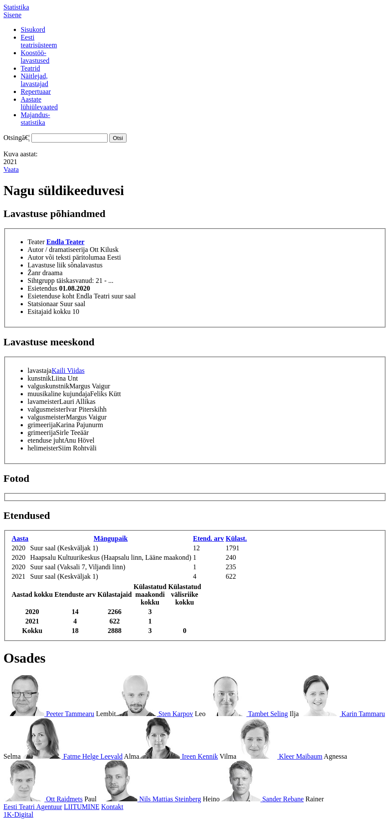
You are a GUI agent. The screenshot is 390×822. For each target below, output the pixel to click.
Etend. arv (208, 538)
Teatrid (30, 68)
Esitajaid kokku (49, 311)
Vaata (11, 169)
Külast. (236, 538)
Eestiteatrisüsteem (39, 41)
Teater (36, 241)
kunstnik (39, 378)
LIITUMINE (81, 806)
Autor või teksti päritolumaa (66, 257)
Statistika (16, 7)
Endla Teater (65, 241)
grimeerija (42, 424)
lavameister (43, 401)
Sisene (12, 15)
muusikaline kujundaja (59, 393)
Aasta (20, 538)
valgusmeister (47, 409)
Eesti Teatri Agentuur (32, 806)
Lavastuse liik (47, 265)
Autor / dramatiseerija (58, 249)
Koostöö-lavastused (35, 56)
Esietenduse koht (51, 296)
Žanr (34, 272)
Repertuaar (36, 91)
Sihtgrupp (41, 280)
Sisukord (33, 29)
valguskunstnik (48, 386)
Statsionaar (43, 303)
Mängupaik (111, 538)
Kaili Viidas (68, 370)
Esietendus (42, 288)
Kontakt (112, 806)
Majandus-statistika (35, 118)
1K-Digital (18, 814)
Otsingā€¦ (16, 137)
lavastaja (40, 370)
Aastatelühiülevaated (39, 103)
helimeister (43, 448)
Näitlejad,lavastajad (34, 79)
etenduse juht (46, 440)
